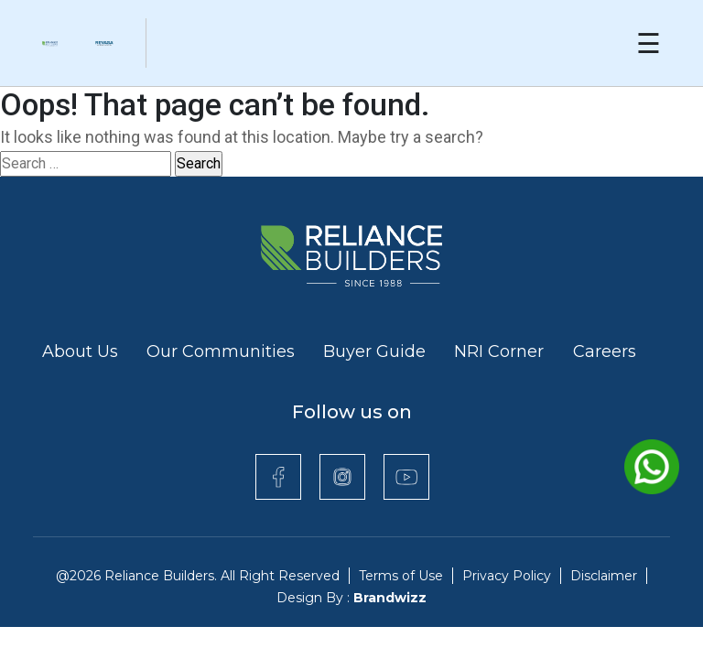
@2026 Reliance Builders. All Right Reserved (198, 575)
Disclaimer (603, 575)
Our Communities (220, 351)
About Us (80, 351)
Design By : (351, 597)
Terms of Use (401, 575)
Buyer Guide (374, 351)
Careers (604, 351)
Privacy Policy (506, 575)
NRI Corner (501, 351)
